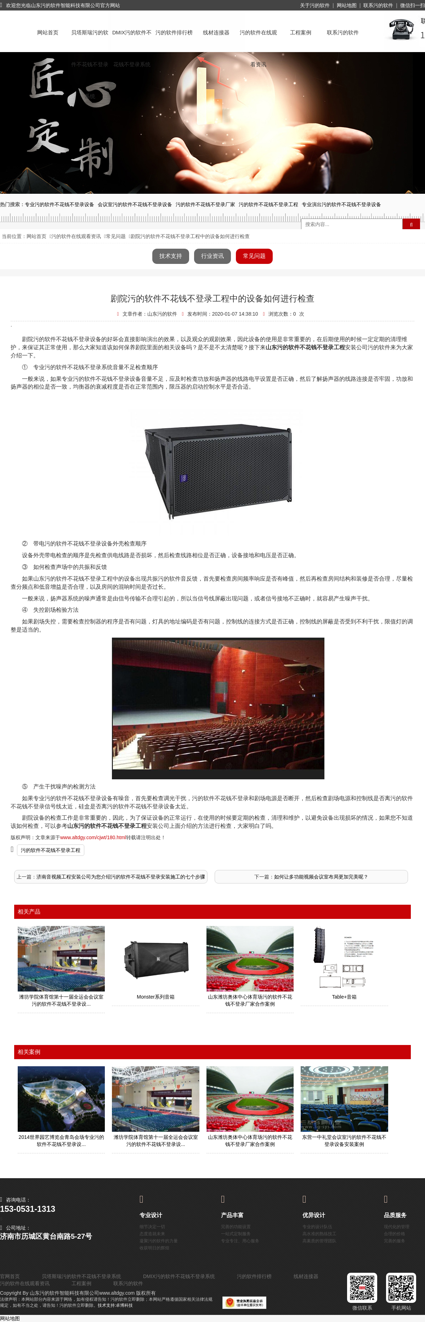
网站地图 (347, 5)
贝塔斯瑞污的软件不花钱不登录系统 (89, 39)
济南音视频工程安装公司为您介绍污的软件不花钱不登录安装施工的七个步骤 (120, 877)
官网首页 (10, 1276)
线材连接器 (216, 32)
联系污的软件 (378, 5)
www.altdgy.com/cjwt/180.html (93, 837)
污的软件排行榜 (174, 32)
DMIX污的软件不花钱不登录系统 (132, 39)
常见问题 (116, 236)
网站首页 (47, 32)
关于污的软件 (315, 5)
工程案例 (300, 32)
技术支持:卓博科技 (115, 1305)
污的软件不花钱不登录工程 (50, 850)
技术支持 (170, 256)
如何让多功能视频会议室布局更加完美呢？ (321, 877)
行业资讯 (212, 256)
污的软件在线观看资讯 (258, 39)
